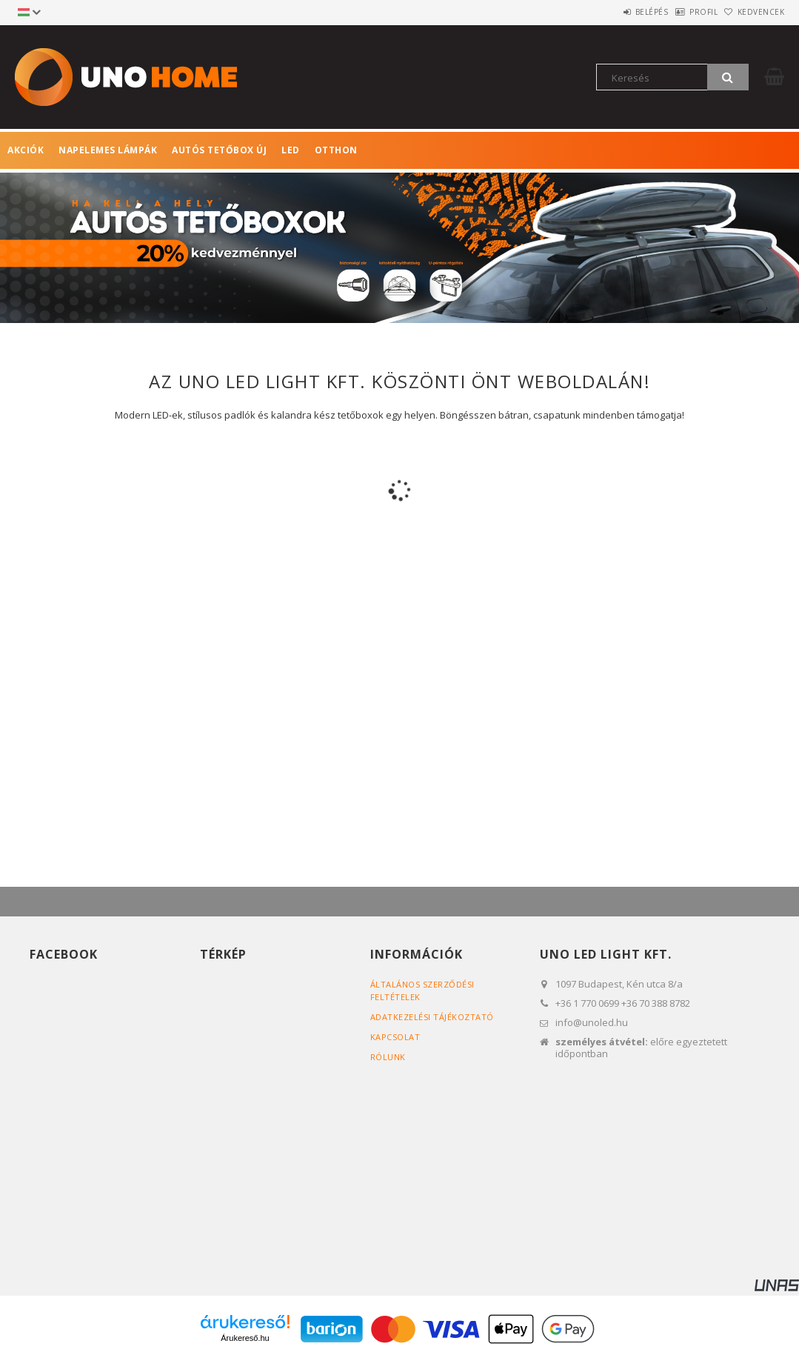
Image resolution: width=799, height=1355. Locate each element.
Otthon (336, 150)
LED (290, 150)
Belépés (613, 12)
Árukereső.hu (245, 1338)
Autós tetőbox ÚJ (219, 150)
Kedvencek (753, 12)
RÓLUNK (388, 1056)
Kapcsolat (395, 1036)
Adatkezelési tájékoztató (432, 1016)
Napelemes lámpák (107, 150)
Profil (680, 12)
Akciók (25, 150)
